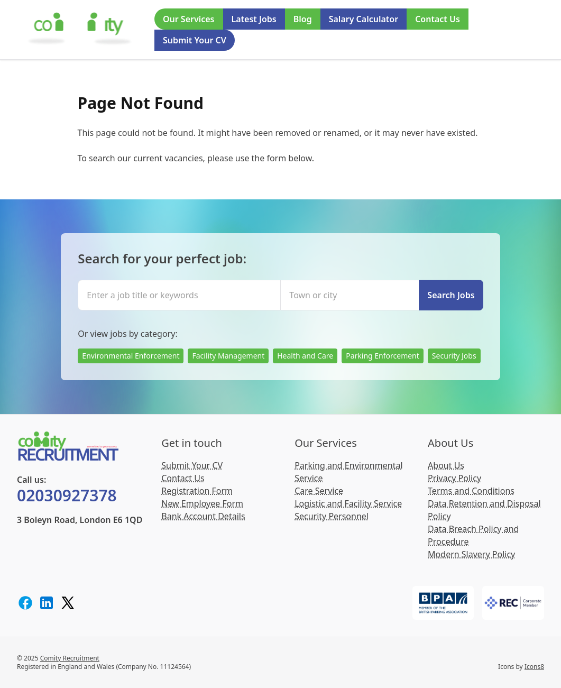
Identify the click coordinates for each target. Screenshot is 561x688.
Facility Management (228, 356)
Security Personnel (332, 516)
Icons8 (534, 666)
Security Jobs (454, 356)
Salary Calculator (363, 19)
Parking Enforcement (382, 356)
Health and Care (305, 356)
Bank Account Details (203, 516)
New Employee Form (202, 503)
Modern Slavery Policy (471, 554)
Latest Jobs (254, 19)
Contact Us (437, 19)
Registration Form (197, 491)
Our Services (189, 19)
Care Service (319, 491)
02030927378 (67, 495)
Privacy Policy (454, 478)
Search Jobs (450, 295)
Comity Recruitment (69, 658)
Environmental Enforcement (130, 356)
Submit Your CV (194, 40)
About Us (446, 465)
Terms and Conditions (471, 491)
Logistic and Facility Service (348, 503)
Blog (302, 19)
